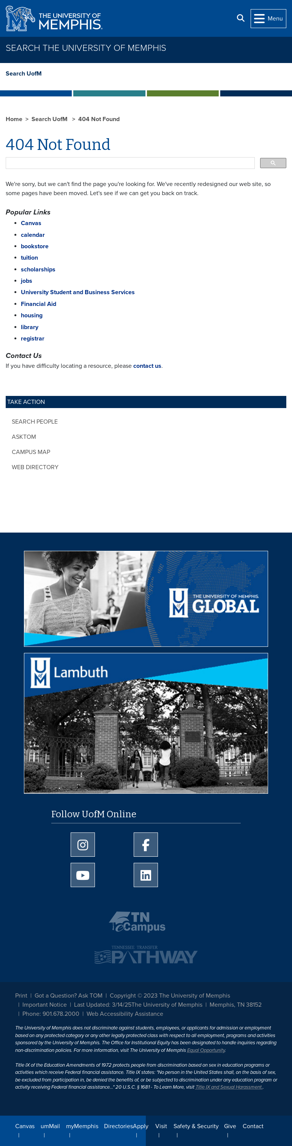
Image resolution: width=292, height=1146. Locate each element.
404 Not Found (99, 119)
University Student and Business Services (78, 292)
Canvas (25, 1126)
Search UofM (24, 73)
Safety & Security (196, 1126)
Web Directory (35, 467)
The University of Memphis (166, 1005)
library (29, 327)
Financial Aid (38, 304)
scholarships (38, 269)
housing (32, 315)
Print (21, 995)
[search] (129, 163)
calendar (33, 235)
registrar (32, 338)
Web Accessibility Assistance (125, 1014)
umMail (50, 1126)
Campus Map (31, 452)
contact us (147, 366)
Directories (118, 1126)
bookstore (35, 246)
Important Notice (44, 1005)
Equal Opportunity (206, 1050)
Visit (161, 1126)
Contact (253, 1126)
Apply (140, 1126)
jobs (26, 281)
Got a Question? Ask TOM (69, 995)
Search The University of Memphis (86, 48)
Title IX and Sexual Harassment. (229, 1087)
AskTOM (24, 437)
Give (230, 1126)
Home (14, 119)
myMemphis (82, 1126)
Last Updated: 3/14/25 (102, 1005)
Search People (35, 422)
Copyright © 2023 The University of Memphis (170, 995)
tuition (29, 258)
